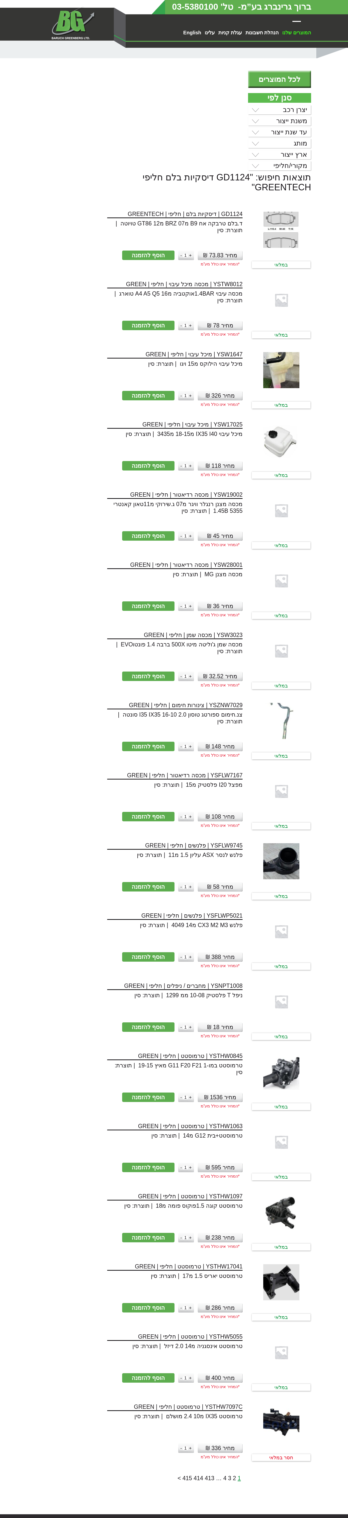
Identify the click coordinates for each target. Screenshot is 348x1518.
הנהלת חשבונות (262, 32)
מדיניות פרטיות (277, 1509)
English (192, 32)
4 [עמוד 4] (154, 1376)
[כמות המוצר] (114, 153)
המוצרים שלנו (296, 32)
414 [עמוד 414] (128, 1376)
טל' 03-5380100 (202, 6)
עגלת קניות (230, 32)
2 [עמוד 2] (164, 1376)
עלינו (210, 32)
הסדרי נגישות (278, 1503)
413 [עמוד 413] (139, 1376)
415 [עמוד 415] (117, 1376)
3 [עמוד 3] (159, 1376)
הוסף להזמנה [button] (77, 153)
